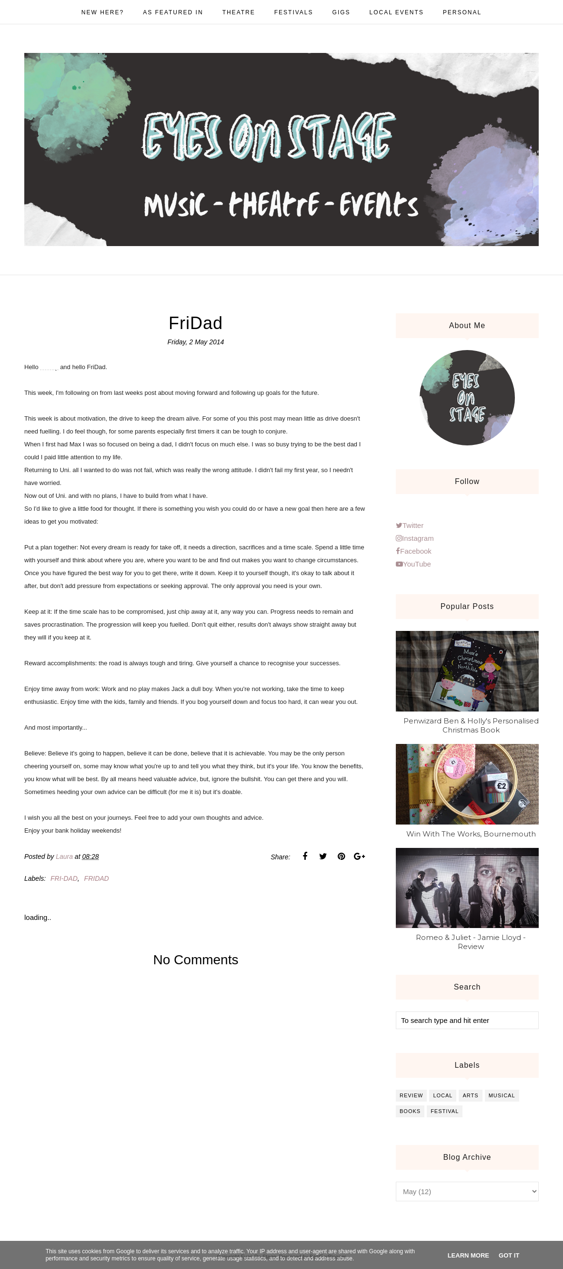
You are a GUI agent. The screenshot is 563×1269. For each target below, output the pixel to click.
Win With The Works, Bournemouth (471, 833)
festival (445, 1111)
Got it (509, 1255)
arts (470, 1095)
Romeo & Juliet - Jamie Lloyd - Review (471, 942)
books (410, 1111)
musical (502, 1095)
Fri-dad (64, 878)
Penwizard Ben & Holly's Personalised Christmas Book (471, 725)
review (411, 1095)
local (442, 1095)
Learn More (468, 1255)
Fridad (96, 878)
